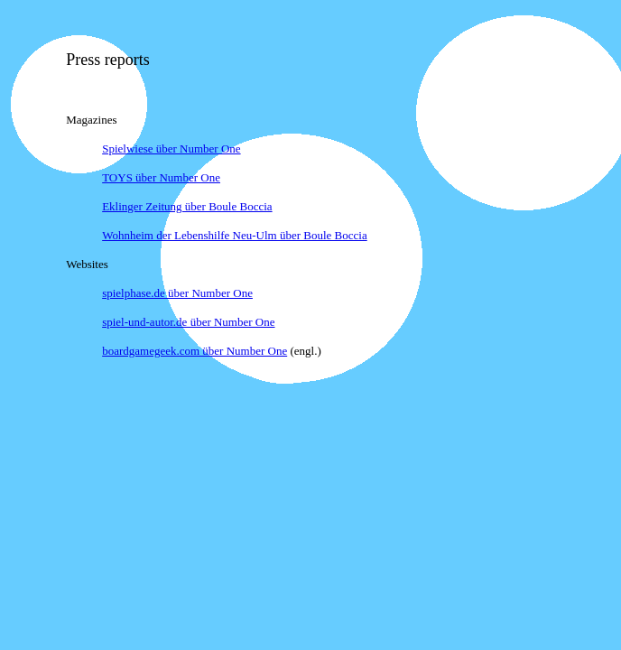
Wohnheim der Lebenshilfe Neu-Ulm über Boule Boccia (234, 235)
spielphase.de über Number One (177, 293)
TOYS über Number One (161, 177)
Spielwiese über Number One (171, 148)
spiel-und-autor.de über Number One (188, 322)
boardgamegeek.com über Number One (194, 351)
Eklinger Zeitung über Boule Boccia (187, 206)
